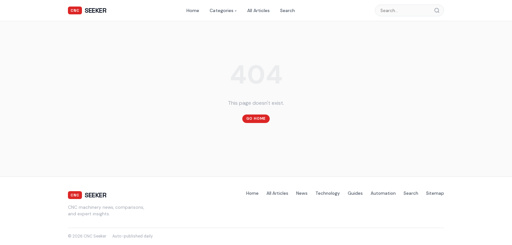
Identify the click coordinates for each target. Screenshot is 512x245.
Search (287, 10)
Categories (223, 10)
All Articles (258, 10)
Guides (355, 193)
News (302, 193)
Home (192, 10)
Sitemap (435, 193)
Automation (383, 193)
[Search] (439, 10)
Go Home (256, 118)
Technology (327, 193)
